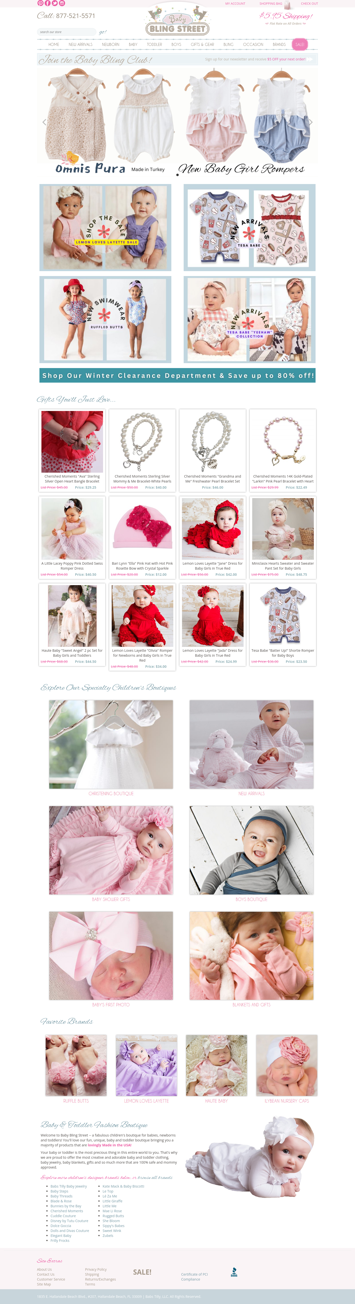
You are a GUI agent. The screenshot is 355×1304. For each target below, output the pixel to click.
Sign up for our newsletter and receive (177, 59)
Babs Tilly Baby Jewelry (69, 1186)
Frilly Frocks (60, 1240)
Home (54, 44)
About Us (44, 1269)
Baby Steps (59, 1191)
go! (102, 30)
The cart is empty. (290, 5)
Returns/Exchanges (100, 1279)
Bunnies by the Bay (66, 1206)
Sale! (300, 44)
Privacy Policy (95, 1269)
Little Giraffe (112, 1201)
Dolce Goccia (61, 1225)
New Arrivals (80, 44)
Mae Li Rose (112, 1211)
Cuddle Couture (63, 1215)
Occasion (253, 44)
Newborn (110, 44)
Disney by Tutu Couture (69, 1220)
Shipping (92, 1274)
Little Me (109, 1206)
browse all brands (155, 1178)
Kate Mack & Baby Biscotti (123, 1186)
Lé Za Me (110, 1196)
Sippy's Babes (113, 1225)
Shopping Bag (271, 3)
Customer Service (51, 1279)
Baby (133, 44)
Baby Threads (61, 1196)
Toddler (154, 44)
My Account (235, 3)
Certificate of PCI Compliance (194, 1277)
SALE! (142, 1272)
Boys (176, 44)
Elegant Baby (61, 1235)
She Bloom (111, 1220)
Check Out (309, 3)
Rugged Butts (113, 1215)
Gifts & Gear (202, 44)
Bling (228, 44)
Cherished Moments (67, 1211)
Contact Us (45, 1274)
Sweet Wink (112, 1230)
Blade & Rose (61, 1201)
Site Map (44, 1284)
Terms (90, 1284)
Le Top (108, 1191)
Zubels (108, 1235)
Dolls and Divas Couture (70, 1230)
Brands (279, 44)
